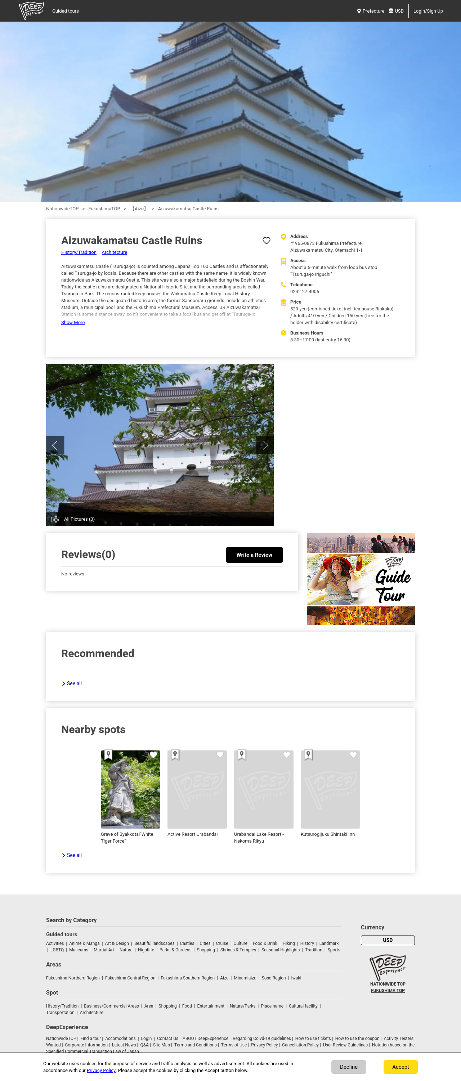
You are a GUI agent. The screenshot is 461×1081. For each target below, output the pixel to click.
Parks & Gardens (176, 950)
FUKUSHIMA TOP (388, 990)
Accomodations (120, 1038)
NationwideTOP (62, 208)
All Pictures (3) (79, 519)
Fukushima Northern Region (73, 978)
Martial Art (104, 950)
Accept (400, 1067)
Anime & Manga (84, 943)
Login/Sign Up (428, 11)
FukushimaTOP (104, 208)
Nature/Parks (242, 1006)
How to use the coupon (357, 1038)
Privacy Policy (264, 1045)
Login (146, 1038)
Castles (187, 943)
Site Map (161, 1045)
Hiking (289, 943)
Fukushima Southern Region (188, 978)
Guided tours (65, 11)
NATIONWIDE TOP (388, 984)
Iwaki (296, 978)
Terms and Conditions (195, 1045)
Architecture (114, 252)
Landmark (329, 943)
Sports (334, 950)
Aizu (224, 978)
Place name (273, 1006)
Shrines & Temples (238, 950)
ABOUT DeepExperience (205, 1038)
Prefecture (370, 11)
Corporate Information (86, 1045)
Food (187, 1006)
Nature (126, 950)
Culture (240, 943)
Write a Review (254, 555)
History (307, 943)
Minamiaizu (245, 978)
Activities (55, 943)
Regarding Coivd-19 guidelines (262, 1038)
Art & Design (117, 943)
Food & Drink (265, 943)
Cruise (222, 943)
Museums (78, 950)
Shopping (206, 950)
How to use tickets (313, 1038)
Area (148, 1006)
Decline (349, 1067)
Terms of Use (234, 1045)
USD (396, 11)
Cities (205, 943)
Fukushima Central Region (130, 978)
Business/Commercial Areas (111, 1006)
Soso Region (274, 978)
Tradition (313, 950)
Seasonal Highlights (280, 950)
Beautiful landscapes (154, 943)
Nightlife (146, 950)
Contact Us (167, 1038)
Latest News (124, 1045)
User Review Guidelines (345, 1045)
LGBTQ (57, 950)
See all (74, 683)
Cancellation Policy (300, 1045)
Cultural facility (303, 1006)
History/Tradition (79, 252)
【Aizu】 (139, 208)
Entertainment (211, 1006)
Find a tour (90, 1038)
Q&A (144, 1045)
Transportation (60, 1012)
